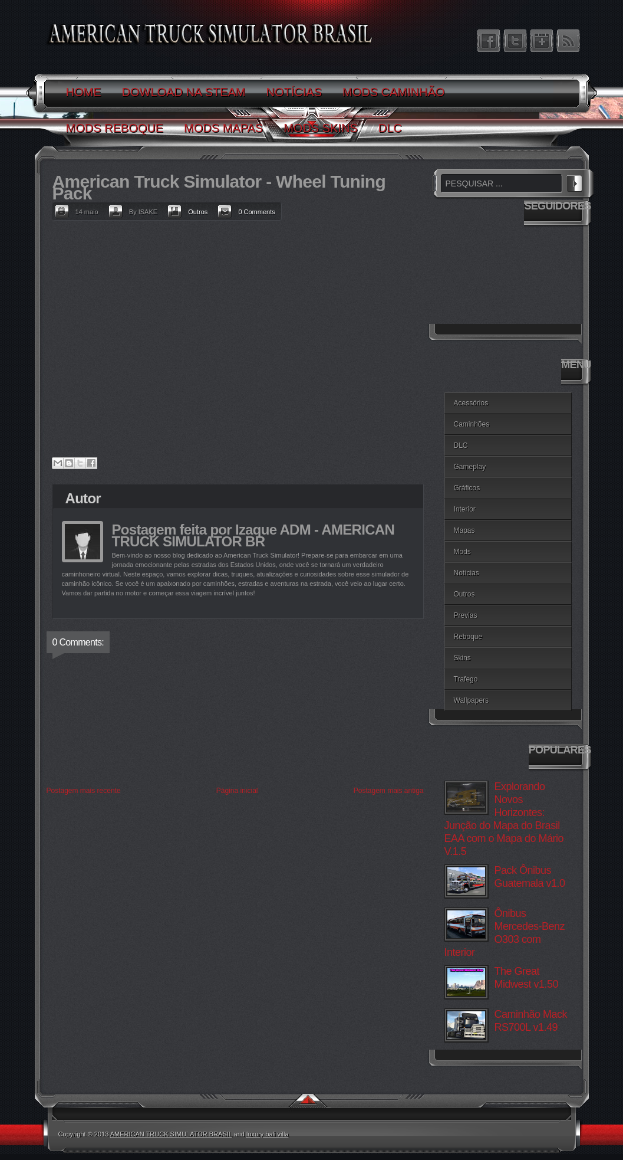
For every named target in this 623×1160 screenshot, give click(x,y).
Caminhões (472, 424)
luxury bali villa (267, 1134)
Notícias (466, 573)
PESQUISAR (574, 182)
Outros (197, 211)
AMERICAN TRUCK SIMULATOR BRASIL (171, 1134)
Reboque (468, 637)
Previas (465, 615)
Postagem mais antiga (389, 791)
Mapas (464, 530)
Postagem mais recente (84, 791)
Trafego (466, 679)
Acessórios (471, 403)
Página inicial (237, 791)
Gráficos (467, 488)
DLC (461, 445)
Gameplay (470, 467)
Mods (462, 552)
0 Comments (256, 211)
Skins (462, 658)
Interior (465, 509)
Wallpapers (471, 700)
